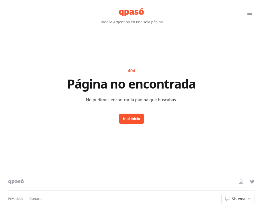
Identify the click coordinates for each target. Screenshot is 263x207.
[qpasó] (131, 12)
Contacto (36, 199)
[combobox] (238, 199)
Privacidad (15, 199)
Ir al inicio (131, 118)
